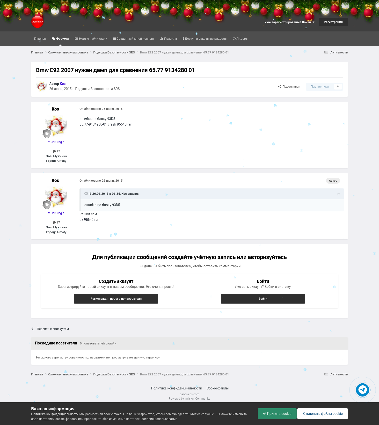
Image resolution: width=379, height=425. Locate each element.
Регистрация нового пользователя (116, 298)
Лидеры (242, 38)
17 (56, 151)
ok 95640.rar (89, 220)
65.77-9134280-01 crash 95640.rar (105, 124)
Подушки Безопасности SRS (97, 89)
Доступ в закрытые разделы (205, 38)
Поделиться (289, 86)
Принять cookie (277, 414)
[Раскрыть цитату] (86, 193)
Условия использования (159, 419)
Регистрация (333, 22)
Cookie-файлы (217, 388)
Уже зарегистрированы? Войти (289, 22)
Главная (40, 38)
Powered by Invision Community (189, 398)
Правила (170, 38)
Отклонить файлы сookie (322, 414)
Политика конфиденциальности (176, 388)
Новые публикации (92, 38)
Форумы (62, 41)
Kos (55, 109)
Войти (262, 298)
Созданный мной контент (135, 38)
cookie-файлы (114, 414)
